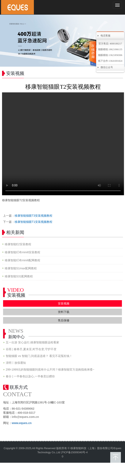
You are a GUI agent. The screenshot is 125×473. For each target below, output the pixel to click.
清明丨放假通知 (16, 362)
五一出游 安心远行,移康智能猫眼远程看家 (32, 342)
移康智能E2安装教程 (18, 244)
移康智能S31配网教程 (19, 276)
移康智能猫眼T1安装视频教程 (33, 221)
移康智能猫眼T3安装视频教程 (33, 215)
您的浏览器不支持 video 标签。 (63, 143)
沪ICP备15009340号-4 (74, 452)
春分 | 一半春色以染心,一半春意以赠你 (30, 376)
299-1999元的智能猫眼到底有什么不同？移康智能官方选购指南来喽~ (50, 369)
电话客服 (105, 35)
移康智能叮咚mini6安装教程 (22, 252)
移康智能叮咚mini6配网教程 (22, 260)
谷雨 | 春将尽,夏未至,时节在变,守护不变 (31, 349)
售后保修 (63, 320)
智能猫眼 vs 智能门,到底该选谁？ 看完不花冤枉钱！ (39, 356)
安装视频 (63, 303)
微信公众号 (107, 67)
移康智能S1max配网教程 (21, 268)
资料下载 (63, 312)
